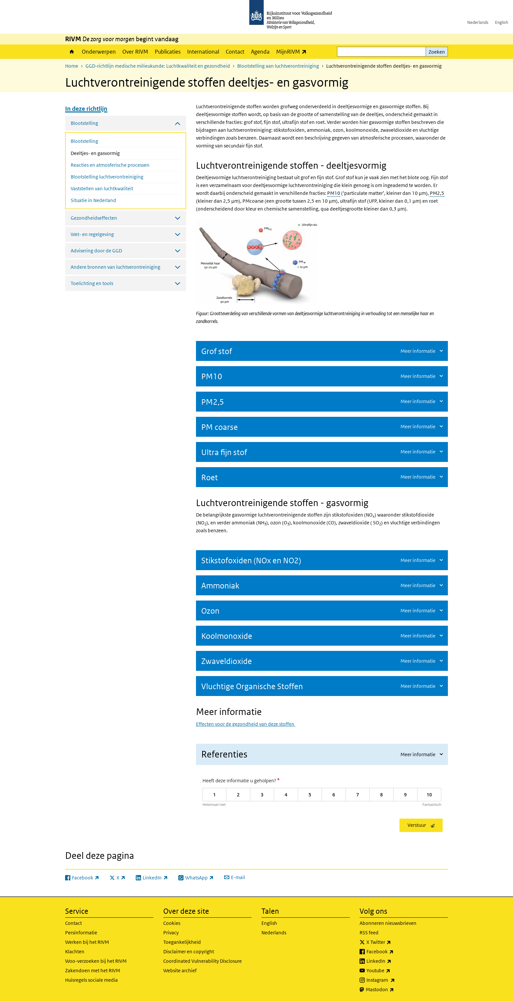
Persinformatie (81, 932)
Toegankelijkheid (182, 942)
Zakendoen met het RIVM (92, 970)
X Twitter (393, 942)
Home (72, 51)
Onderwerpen (99, 51)
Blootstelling (84, 141)
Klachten (74, 951)
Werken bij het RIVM (87, 942)
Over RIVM (135, 51)
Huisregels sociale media (91, 980)
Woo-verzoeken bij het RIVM (96, 961)
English (501, 22)
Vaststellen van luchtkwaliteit (102, 188)
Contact (235, 51)
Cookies (171, 923)
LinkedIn (393, 961)
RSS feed (369, 932)
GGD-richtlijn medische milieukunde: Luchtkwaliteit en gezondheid (157, 66)
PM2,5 (437, 193)
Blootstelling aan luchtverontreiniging (278, 66)
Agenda (260, 51)
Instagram (395, 980)
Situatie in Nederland (93, 200)
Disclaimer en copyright (188, 951)
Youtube (392, 971)
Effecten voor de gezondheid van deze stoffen (245, 724)
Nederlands (477, 22)
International (203, 51)
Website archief (180, 970)
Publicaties (168, 51)
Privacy (171, 932)
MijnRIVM (293, 51)
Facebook (394, 952)
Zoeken (437, 52)
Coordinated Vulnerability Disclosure (202, 961)
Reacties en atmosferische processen (110, 165)
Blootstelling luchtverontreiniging (107, 177)
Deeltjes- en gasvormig (112, 152)
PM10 (333, 193)
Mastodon (394, 990)
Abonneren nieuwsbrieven (388, 923)
